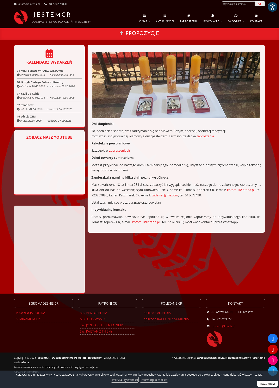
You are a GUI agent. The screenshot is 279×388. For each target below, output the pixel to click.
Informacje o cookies (154, 380)
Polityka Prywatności (125, 380)
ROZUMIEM (267, 383)
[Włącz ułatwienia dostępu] (272, 6)
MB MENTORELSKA (93, 313)
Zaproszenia (189, 18)
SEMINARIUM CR (28, 319)
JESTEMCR (43, 17)
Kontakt (256, 18)
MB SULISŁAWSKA (93, 319)
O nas (143, 18)
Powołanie (211, 18)
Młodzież (235, 18)
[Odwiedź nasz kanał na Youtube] (273, 349)
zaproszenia (205, 136)
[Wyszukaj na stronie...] (238, 3)
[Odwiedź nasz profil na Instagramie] (273, 360)
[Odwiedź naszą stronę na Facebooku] (273, 338)
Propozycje (142, 33)
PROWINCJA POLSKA (30, 313)
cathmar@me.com (165, 195)
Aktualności (165, 18)
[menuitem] (144, 18)
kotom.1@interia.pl (28, 4)
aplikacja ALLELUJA (157, 313)
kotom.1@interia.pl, (146, 222)
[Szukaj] (260, 3)
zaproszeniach (119, 150)
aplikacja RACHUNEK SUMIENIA (166, 319)
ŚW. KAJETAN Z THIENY (96, 331)
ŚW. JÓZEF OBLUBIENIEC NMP (101, 325)
